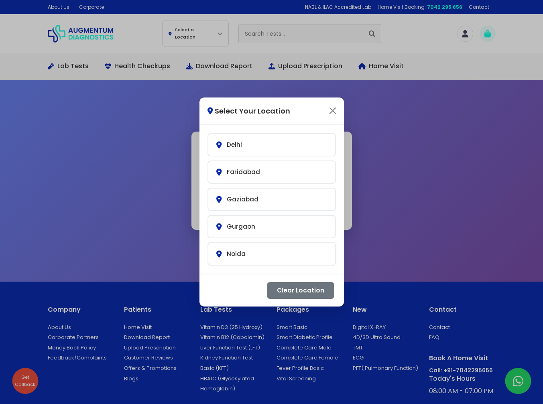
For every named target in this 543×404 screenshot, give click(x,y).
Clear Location (300, 285)
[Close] (332, 105)
